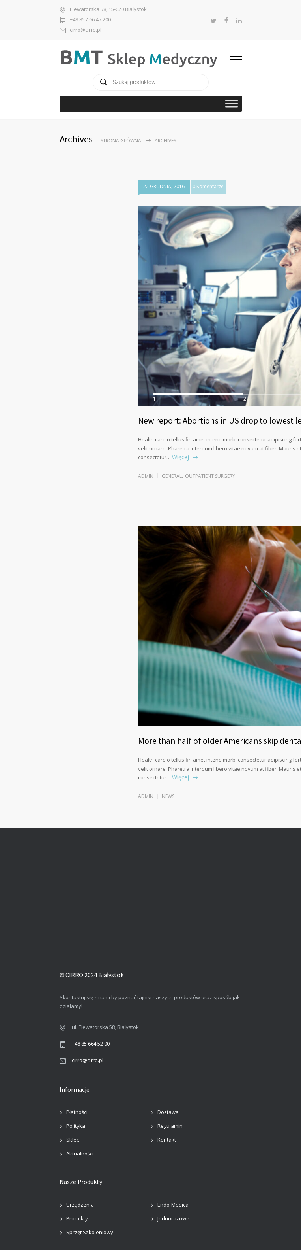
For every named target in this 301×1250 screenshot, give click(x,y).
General (172, 476)
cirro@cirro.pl (85, 30)
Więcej (180, 457)
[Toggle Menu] (231, 103)
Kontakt (166, 1139)
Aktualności (79, 1153)
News (168, 796)
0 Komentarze (208, 186)
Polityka (75, 1125)
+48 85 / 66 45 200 (90, 20)
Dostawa (168, 1112)
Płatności (77, 1112)
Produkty (77, 1218)
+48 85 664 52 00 (91, 1043)
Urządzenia (80, 1204)
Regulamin (170, 1125)
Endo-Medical (173, 1204)
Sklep (73, 1139)
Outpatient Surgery (210, 476)
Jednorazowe (173, 1218)
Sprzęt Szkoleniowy (89, 1232)
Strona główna (121, 140)
